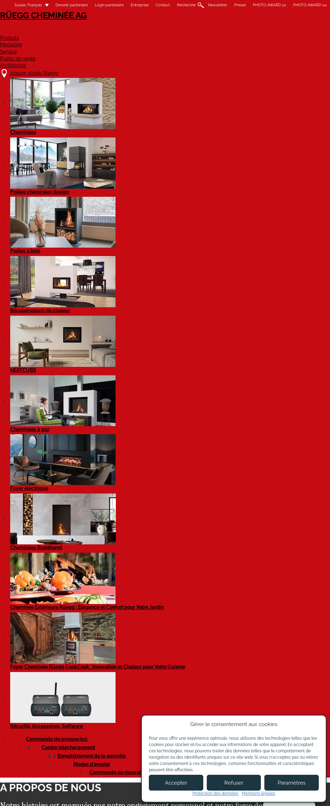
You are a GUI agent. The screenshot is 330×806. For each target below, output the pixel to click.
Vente (258, 158)
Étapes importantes (82, 134)
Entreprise (139, 5)
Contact (163, 5)
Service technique (222, 158)
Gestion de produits (139, 158)
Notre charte (21, 134)
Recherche (186, 5)
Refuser (233, 783)
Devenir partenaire (71, 5)
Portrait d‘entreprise (151, 134)
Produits (118, 30)
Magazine (161, 30)
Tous (8, 158)
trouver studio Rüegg (40, 725)
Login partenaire (109, 5)
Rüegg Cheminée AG (35, 26)
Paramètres (291, 783)
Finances (66, 158)
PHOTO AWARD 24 (309, 5)
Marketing (97, 158)
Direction (35, 158)
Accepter (176, 783)
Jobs (102, 740)
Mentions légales (127, 794)
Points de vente (252, 30)
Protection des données (215, 793)
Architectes (310, 30)
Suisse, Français (24, 5)
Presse (240, 5)
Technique (181, 158)
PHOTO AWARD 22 (269, 5)
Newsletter (217, 5)
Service (202, 30)
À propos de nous (117, 733)
